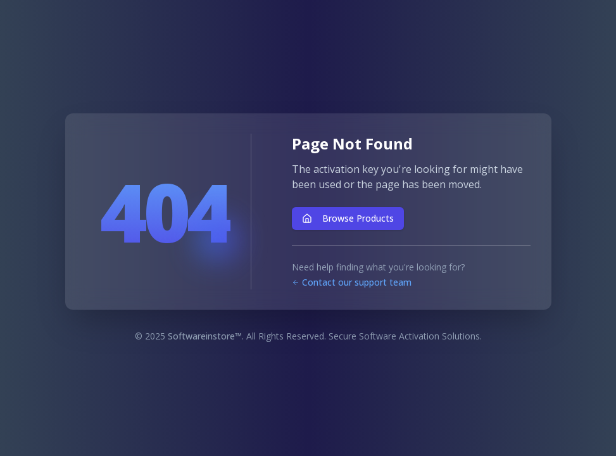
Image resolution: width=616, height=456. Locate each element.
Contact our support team (352, 282)
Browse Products (348, 218)
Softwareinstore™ (205, 336)
